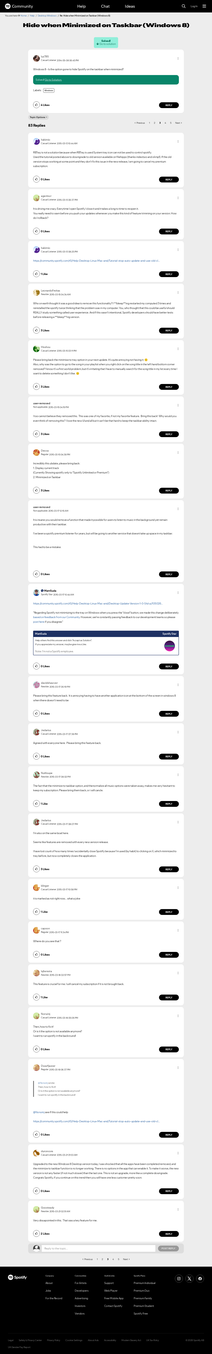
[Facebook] (200, 1279)
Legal (10, 1340)
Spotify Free (141, 1313)
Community (19, 6)
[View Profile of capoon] (45, 928)
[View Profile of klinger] (45, 886)
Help (81, 6)
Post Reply (168, 1248)
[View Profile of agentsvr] (46, 196)
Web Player (111, 1290)
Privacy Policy (53, 1340)
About (49, 1283)
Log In (194, 6)
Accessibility (110, 1340)
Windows (48, 90)
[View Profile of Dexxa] (45, 450)
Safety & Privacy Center (30, 1340)
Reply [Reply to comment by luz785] (169, 105)
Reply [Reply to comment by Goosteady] (169, 1234)
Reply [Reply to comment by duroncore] (169, 1191)
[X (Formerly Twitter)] (189, 1279)
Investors (80, 1306)
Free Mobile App (114, 1298)
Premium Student (144, 1306)
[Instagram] (179, 1279)
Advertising (81, 1298)
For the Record (53, 1298)
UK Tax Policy (152, 1340)
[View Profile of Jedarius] (46, 730)
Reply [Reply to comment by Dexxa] (169, 490)
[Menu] (204, 6)
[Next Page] (178, 123)
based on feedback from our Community (56, 617)
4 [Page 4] (165, 123)
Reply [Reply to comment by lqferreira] (169, 997)
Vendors (80, 1313)
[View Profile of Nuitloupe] (47, 773)
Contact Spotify (113, 1306)
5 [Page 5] (170, 123)
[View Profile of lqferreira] (46, 971)
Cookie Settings (73, 1340)
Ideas (130, 6)
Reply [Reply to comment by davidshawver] (169, 714)
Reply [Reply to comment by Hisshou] (169, 387)
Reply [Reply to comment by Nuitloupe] (169, 803)
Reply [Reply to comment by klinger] (169, 912)
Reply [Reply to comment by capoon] (169, 954)
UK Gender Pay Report (19, 1347)
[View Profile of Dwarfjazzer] (48, 1066)
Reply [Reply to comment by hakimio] (169, 179)
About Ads (93, 1340)
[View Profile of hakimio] (45, 139)
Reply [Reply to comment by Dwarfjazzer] (169, 1135)
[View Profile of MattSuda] (50, 590)
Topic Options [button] (37, 117)
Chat (105, 6)
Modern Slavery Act (131, 1340)
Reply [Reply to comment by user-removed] (169, 434)
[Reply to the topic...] (98, 1248)
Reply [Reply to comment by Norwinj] (169, 1049)
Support (109, 1283)
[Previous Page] (139, 123)
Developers (81, 1290)
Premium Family (143, 1298)
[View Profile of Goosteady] (47, 1207)
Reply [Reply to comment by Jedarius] (169, 756)
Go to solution (107, 44)
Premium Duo (142, 1290)
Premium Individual (145, 1283)
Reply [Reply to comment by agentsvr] (169, 231)
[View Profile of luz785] (45, 56)
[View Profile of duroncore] (47, 1151)
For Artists (81, 1283)
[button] (178, 58)
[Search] (183, 6)
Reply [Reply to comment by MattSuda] (169, 666)
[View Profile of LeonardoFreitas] (50, 290)
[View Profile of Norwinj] (45, 1014)
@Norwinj (43, 1083)
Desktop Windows (47, 15)
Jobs (48, 1290)
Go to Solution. (53, 80)
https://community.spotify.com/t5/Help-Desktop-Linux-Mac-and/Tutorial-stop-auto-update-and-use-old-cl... (96, 260)
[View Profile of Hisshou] (45, 347)
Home (23, 15)
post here (38, 622)
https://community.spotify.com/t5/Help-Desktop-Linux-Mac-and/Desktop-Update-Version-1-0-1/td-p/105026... (98, 603)
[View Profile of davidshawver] (49, 683)
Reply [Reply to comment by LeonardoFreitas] (169, 330)
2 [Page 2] (154, 123)
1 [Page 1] (149, 123)
